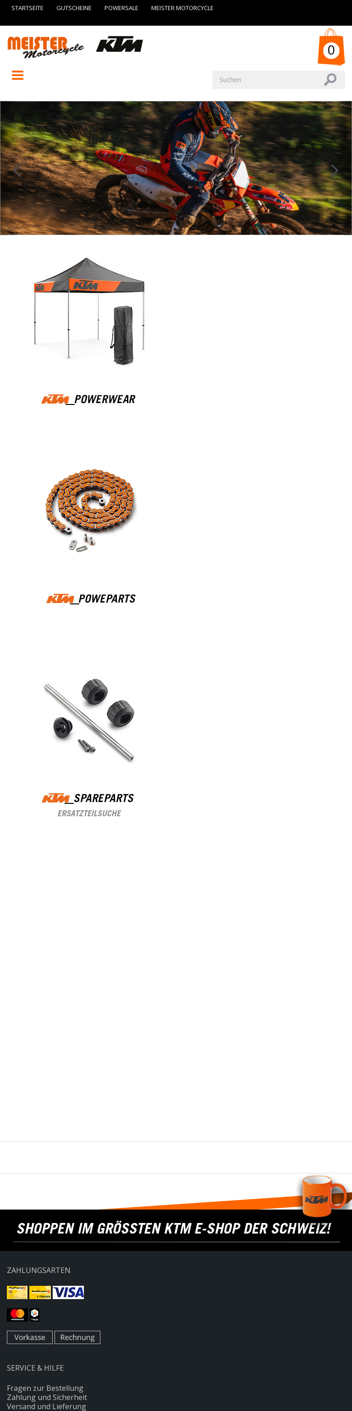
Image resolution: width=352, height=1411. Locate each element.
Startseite (27, 8)
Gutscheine (74, 8)
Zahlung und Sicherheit (47, 1397)
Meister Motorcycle (182, 8)
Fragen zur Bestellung (45, 1388)
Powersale (121, 8)
